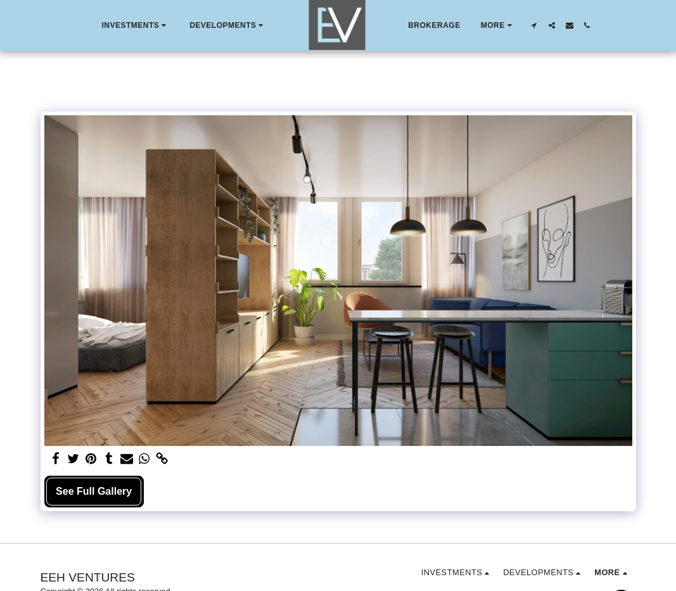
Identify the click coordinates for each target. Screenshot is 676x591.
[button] (135, 25)
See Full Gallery (94, 491)
